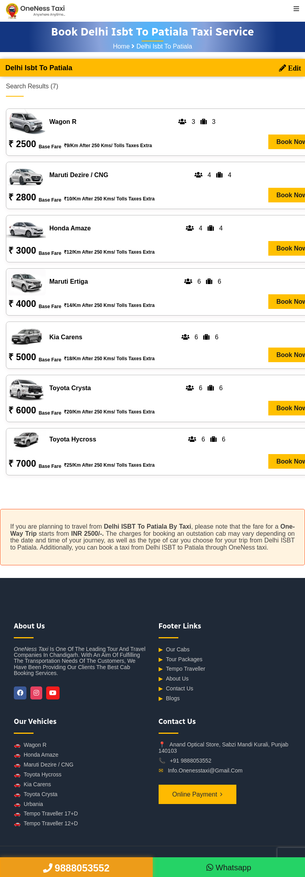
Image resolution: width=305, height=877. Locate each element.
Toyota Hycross (38, 774)
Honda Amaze (36, 755)
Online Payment (194, 794)
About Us (174, 678)
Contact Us (176, 688)
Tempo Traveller (182, 669)
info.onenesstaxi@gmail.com (205, 770)
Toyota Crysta (36, 794)
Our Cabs (174, 649)
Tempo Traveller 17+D (46, 813)
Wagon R (30, 745)
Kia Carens (32, 784)
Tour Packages (181, 659)
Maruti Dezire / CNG (43, 764)
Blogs (169, 698)
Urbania (28, 804)
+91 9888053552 (190, 760)
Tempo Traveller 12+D (46, 823)
